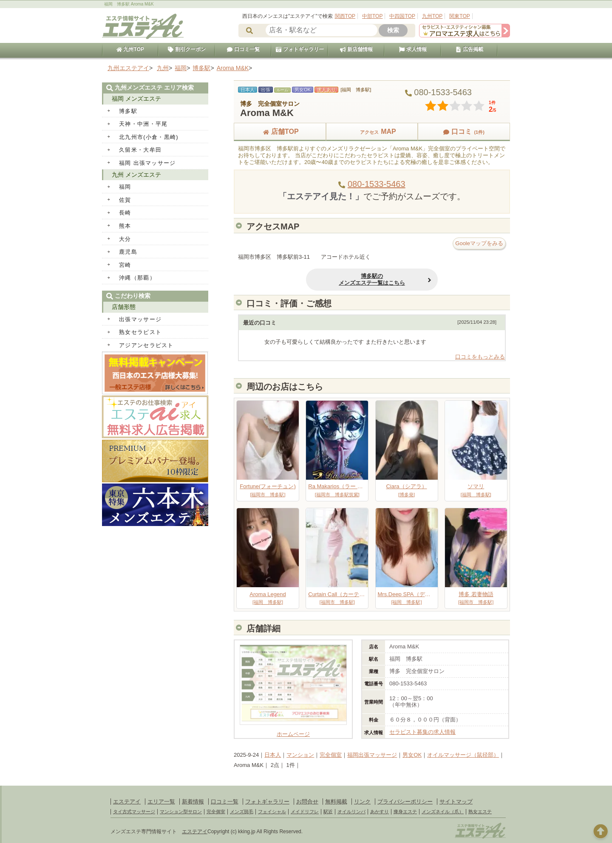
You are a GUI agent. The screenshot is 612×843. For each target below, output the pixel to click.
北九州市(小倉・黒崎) (148, 137)
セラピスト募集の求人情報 (422, 732)
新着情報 (193, 801)
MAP (372, 131)
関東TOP (459, 16)
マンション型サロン (181, 811)
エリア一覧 (161, 801)
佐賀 (125, 200)
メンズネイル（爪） (443, 811)
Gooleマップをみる (479, 243)
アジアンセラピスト (146, 345)
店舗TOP (280, 131)
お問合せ (307, 801)
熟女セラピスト (140, 332)
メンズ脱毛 (241, 811)
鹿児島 (128, 252)
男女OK (412, 755)
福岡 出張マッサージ (147, 163)
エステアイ (127, 801)
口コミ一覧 (243, 49)
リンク (362, 801)
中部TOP (372, 16)
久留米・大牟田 (140, 150)
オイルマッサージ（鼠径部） (463, 755)
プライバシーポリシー (405, 801)
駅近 (328, 811)
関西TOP (345, 16)
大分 (125, 239)
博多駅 (128, 111)
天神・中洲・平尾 (143, 124)
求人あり (326, 89)
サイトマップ (456, 801)
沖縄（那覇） (137, 277)
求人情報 (412, 49)
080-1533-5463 (376, 184)
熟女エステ (480, 811)
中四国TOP (402, 16)
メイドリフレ (305, 811)
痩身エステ (405, 811)
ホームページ (293, 730)
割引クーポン (186, 49)
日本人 (272, 755)
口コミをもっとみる (480, 357)
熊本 (125, 226)
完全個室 (331, 755)
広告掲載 (469, 49)
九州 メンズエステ (136, 174)
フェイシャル (272, 811)
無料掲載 (336, 801)
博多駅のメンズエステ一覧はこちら (372, 279)
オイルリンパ (351, 811)
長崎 (125, 212)
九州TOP (432, 16)
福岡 (125, 187)
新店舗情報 (356, 49)
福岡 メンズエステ (136, 98)
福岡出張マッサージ (372, 755)
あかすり (379, 811)
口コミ (463, 131)
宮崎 (125, 265)
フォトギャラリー (299, 49)
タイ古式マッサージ (134, 811)
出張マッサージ (140, 319)
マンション (300, 755)
